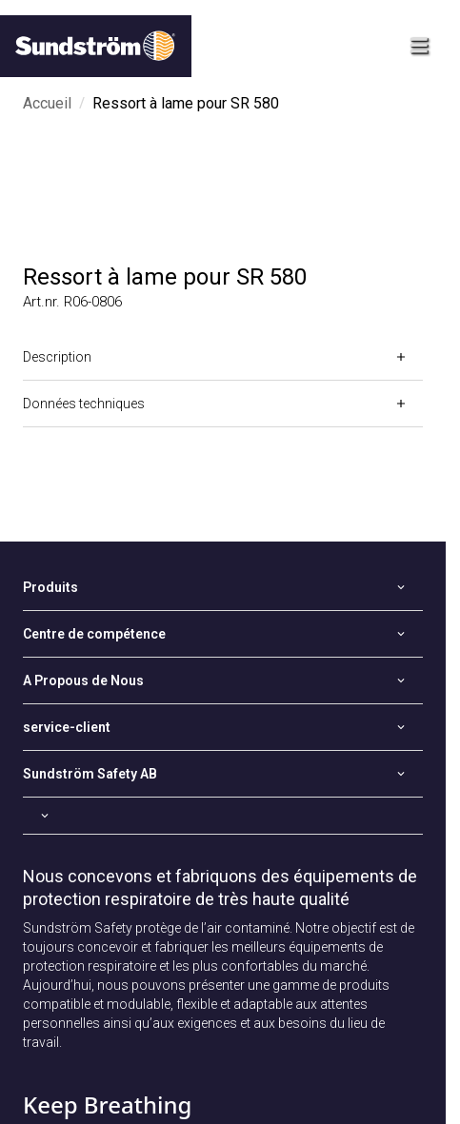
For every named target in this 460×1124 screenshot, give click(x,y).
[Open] (223, 357)
